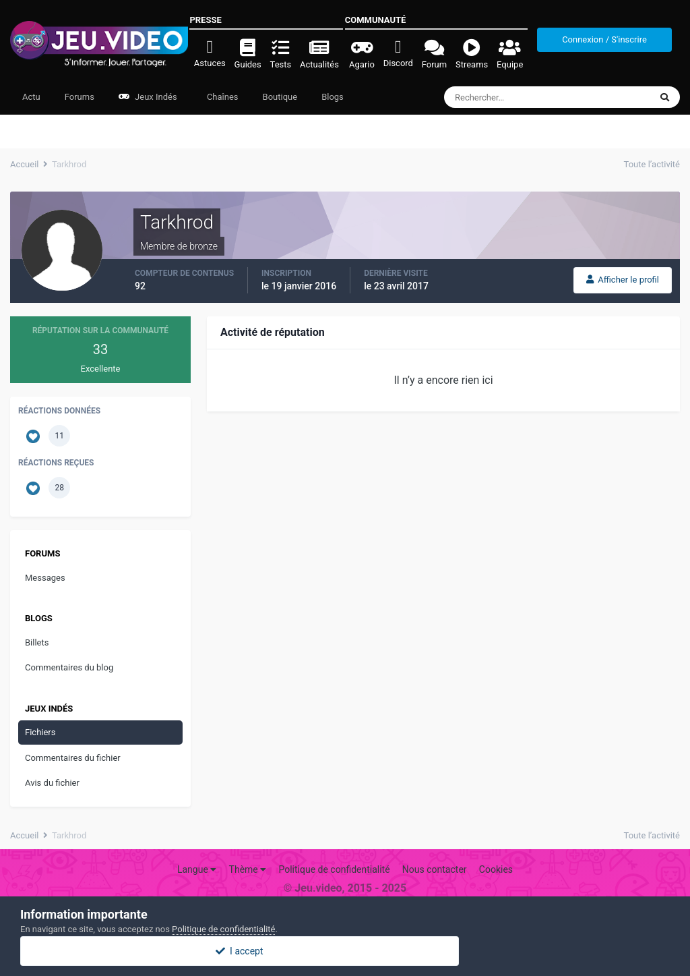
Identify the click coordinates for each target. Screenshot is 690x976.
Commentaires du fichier (73, 758)
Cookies (496, 869)
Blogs (332, 97)
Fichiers (40, 732)
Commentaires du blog (69, 667)
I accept (345, 951)
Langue (196, 869)
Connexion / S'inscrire (604, 39)
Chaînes (222, 97)
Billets (37, 642)
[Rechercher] (510, 97)
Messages (45, 578)
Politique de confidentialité (333, 869)
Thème (248, 869)
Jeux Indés (148, 97)
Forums (79, 97)
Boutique (280, 97)
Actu (31, 97)
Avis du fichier (52, 783)
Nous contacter (434, 869)
